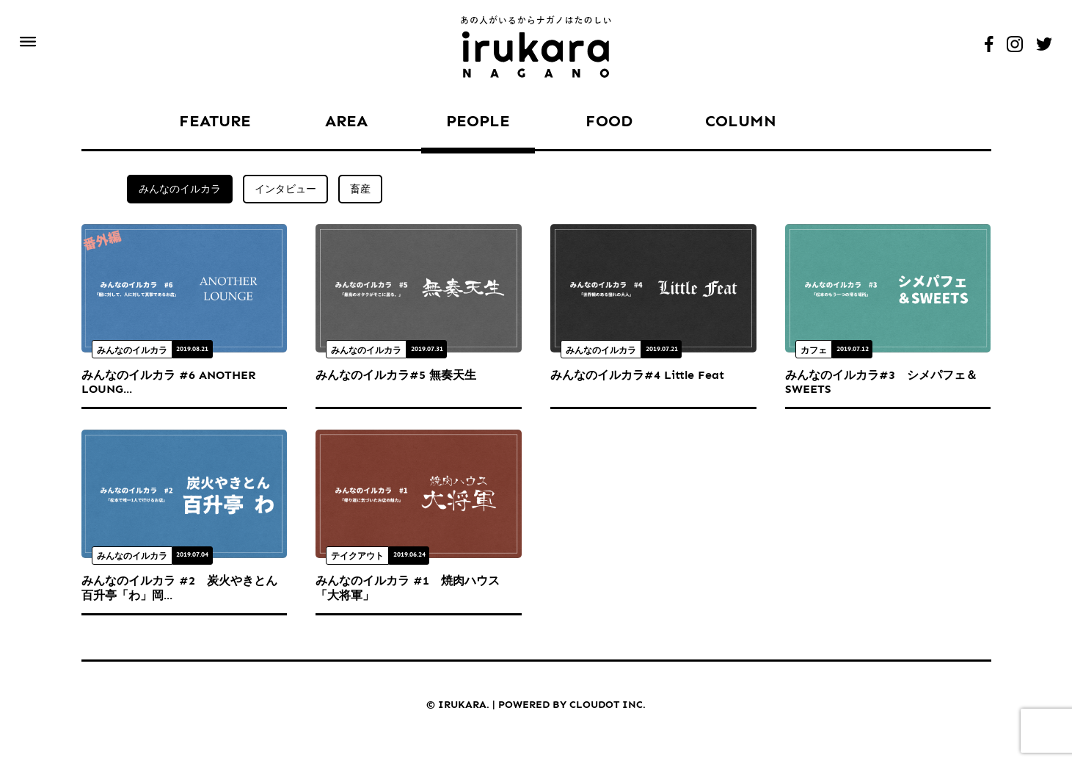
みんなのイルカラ (180, 189)
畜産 (360, 189)
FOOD (609, 121)
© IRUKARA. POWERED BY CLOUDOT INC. (536, 704)
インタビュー (285, 189)
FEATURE (215, 121)
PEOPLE (478, 121)
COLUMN (740, 121)
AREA (346, 121)
